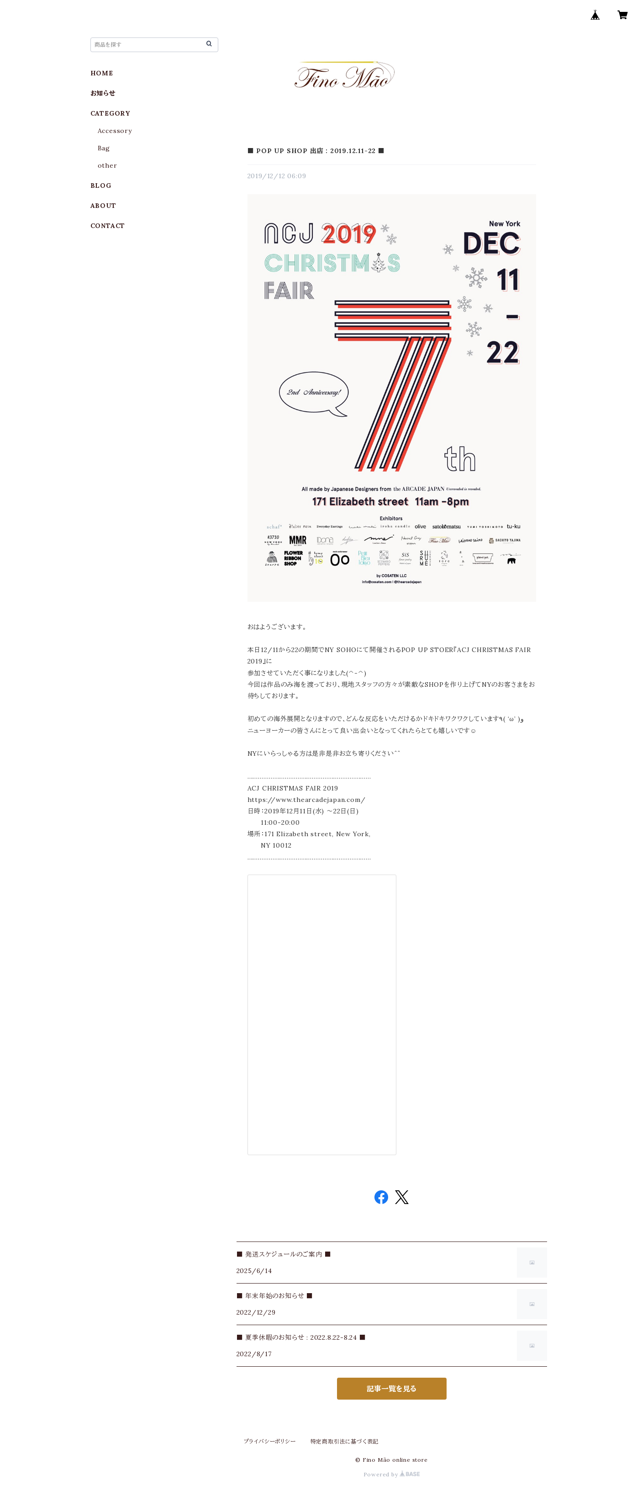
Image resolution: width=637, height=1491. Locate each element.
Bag (104, 148)
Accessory (115, 131)
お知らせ (103, 93)
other (107, 165)
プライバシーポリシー (270, 1441)
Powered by (391, 1474)
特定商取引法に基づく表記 (345, 1441)
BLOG (100, 185)
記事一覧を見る (391, 1388)
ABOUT (103, 206)
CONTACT (108, 226)
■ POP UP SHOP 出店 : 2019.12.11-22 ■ (316, 151)
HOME (101, 73)
